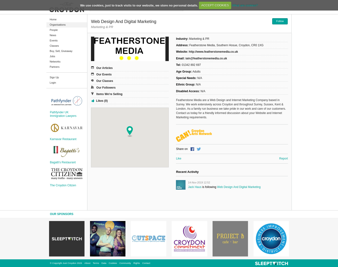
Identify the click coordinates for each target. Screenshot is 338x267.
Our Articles (104, 68)
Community (125, 263)
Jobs (52, 56)
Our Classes (104, 81)
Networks (55, 61)
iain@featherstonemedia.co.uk (206, 58)
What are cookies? (245, 5)
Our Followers (106, 87)
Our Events (104, 74)
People (54, 29)
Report (283, 158)
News (53, 35)
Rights (136, 263)
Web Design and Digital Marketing (239, 187)
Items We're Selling (109, 94)
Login (53, 82)
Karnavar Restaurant (63, 139)
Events (54, 40)
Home (53, 19)
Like (178, 158)
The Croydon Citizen (63, 185)
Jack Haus (194, 187)
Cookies (113, 263)
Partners (55, 66)
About (87, 263)
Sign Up (54, 77)
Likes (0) (102, 100)
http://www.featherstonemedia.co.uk (213, 51)
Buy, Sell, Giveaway (61, 51)
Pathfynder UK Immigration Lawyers (63, 114)
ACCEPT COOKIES (215, 5)
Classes (54, 45)
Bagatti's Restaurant (63, 162)
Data (103, 263)
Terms (96, 263)
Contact (146, 263)
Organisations (58, 24)
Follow (280, 21)
